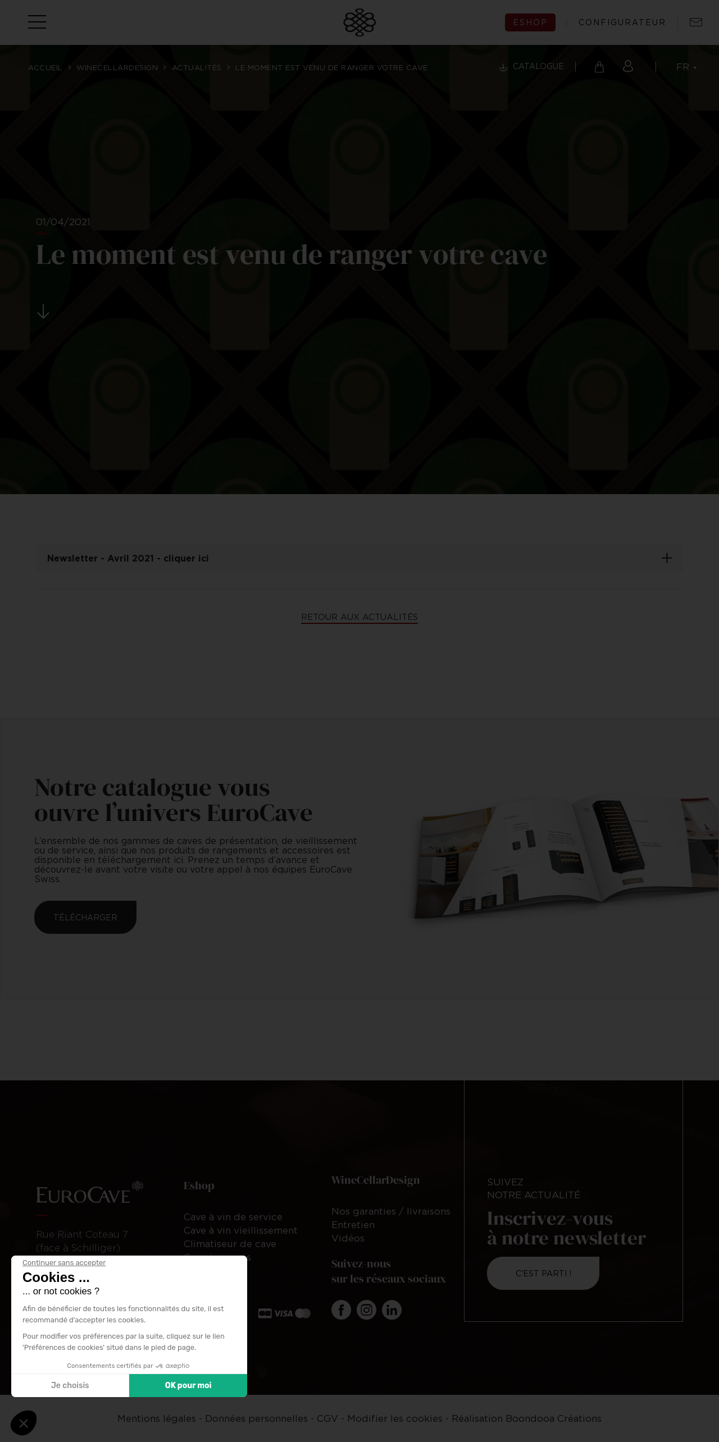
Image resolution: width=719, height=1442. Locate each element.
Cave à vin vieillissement (241, 1230)
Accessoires (212, 1271)
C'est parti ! (543, 1273)
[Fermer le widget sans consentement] (64, 1262)
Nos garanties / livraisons (390, 1211)
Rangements (213, 1284)
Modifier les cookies (395, 1418)
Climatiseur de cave (230, 1244)
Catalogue (538, 66)
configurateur (622, 22)
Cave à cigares (217, 1257)
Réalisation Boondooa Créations (527, 1418)
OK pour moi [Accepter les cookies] (188, 1385)
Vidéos (348, 1238)
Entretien (353, 1225)
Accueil (45, 67)
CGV (327, 1418)
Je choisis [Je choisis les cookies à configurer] (70, 1385)
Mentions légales (156, 1418)
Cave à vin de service (233, 1217)
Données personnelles (256, 1418)
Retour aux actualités (359, 616)
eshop (530, 22)
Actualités (197, 67)
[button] (23, 1422)
